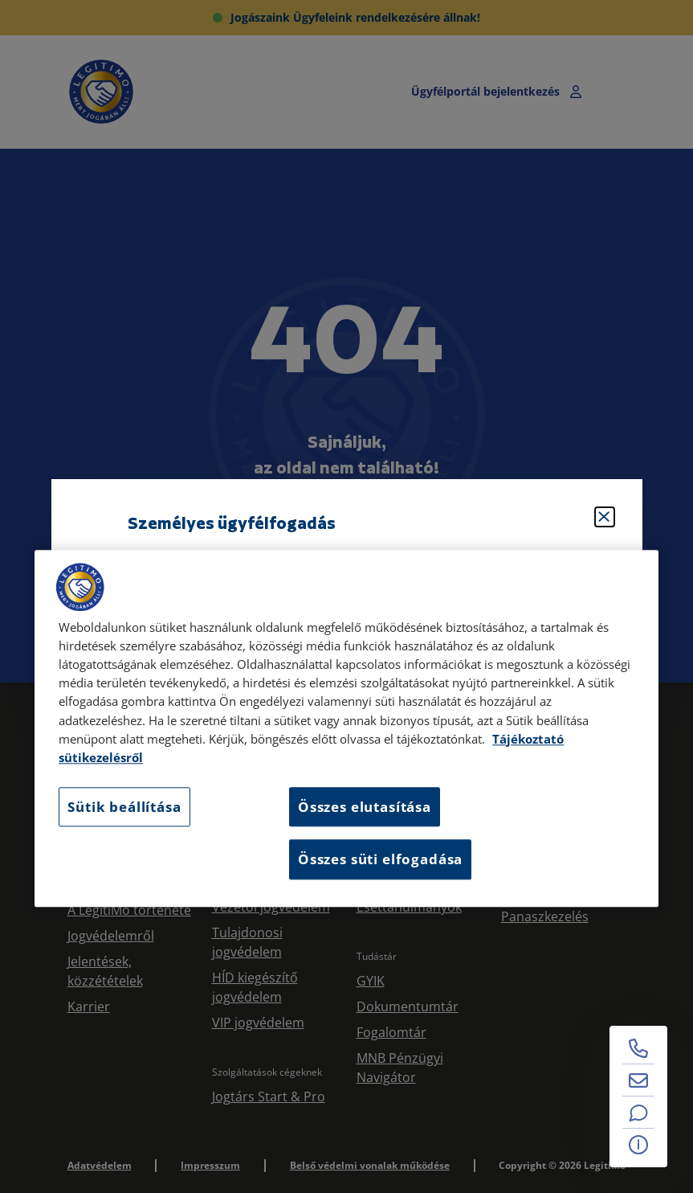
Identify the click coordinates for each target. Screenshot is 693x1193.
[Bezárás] (604, 517)
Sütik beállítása (124, 806)
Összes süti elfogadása (380, 860)
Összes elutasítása (364, 806)
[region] (346, 728)
